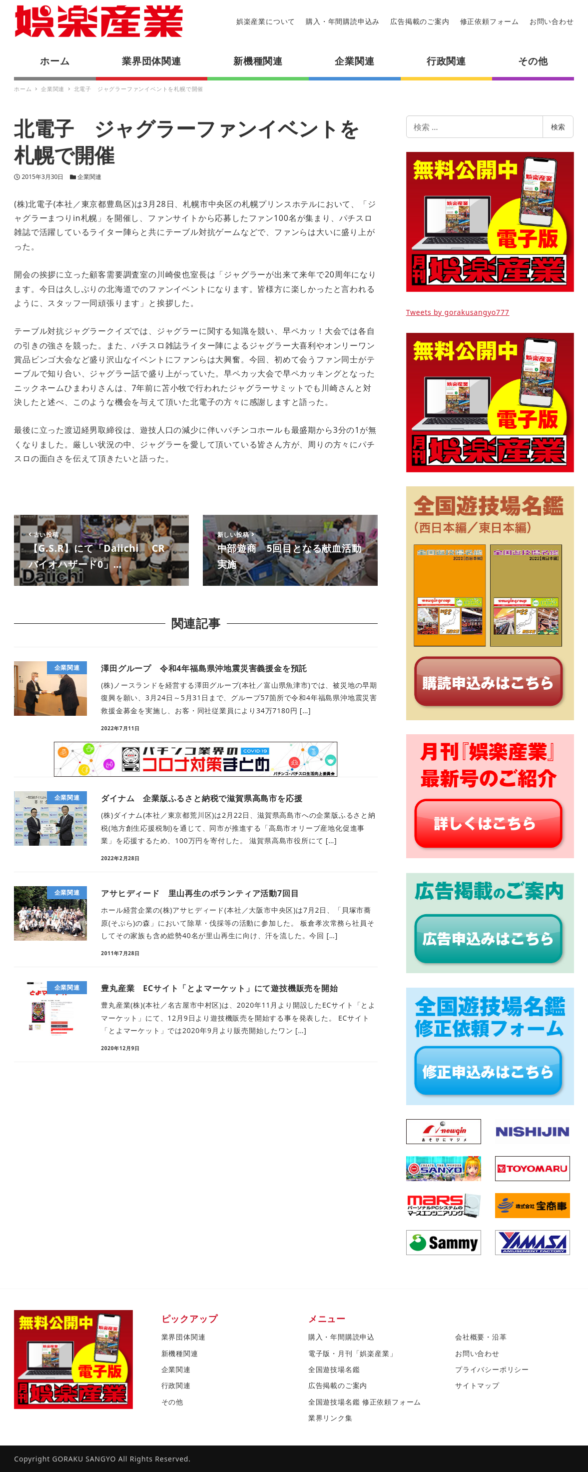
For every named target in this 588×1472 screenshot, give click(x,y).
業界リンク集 (330, 1418)
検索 (558, 126)
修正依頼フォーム (489, 21)
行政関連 (176, 1385)
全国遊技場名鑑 (334, 1369)
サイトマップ (477, 1385)
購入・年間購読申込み (343, 21)
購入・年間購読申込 (341, 1337)
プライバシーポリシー (492, 1369)
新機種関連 (179, 1353)
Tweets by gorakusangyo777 (458, 312)
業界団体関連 (183, 1337)
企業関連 (89, 176)
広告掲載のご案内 (419, 21)
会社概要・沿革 (481, 1337)
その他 (172, 1402)
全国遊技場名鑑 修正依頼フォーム (364, 1402)
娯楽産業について (265, 21)
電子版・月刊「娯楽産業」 (352, 1353)
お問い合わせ (552, 21)
